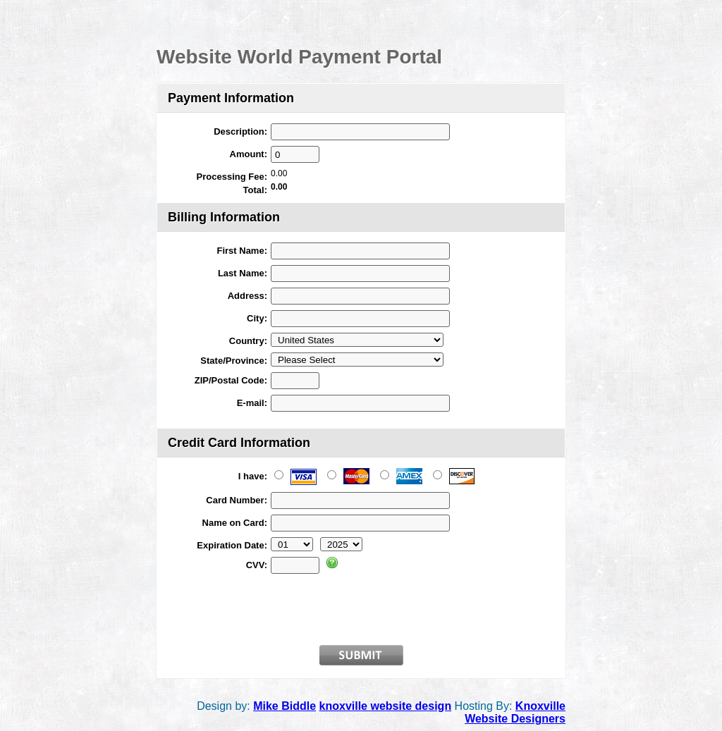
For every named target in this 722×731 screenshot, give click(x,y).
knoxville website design (385, 706)
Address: (247, 295)
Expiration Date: (232, 545)
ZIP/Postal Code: (231, 380)
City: (257, 318)
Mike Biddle (284, 706)
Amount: (248, 154)
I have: (252, 476)
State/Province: (233, 360)
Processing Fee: (232, 176)
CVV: (256, 565)
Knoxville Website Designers (515, 712)
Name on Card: (234, 522)
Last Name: (242, 273)
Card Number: (236, 500)
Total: (255, 190)
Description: (240, 131)
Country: (248, 341)
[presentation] (378, 606)
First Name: (241, 250)
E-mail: (252, 403)
